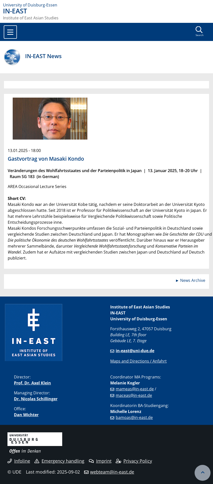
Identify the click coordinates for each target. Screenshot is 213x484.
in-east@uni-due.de (135, 350)
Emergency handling (59, 461)
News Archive (192, 280)
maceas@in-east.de (134, 395)
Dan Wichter (26, 414)
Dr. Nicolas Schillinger (35, 399)
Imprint (100, 461)
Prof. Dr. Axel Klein (32, 383)
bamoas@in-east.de (134, 417)
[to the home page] (106, 5)
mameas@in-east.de (135, 389)
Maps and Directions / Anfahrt (138, 361)
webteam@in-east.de (112, 472)
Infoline (18, 461)
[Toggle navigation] (10, 32)
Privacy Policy (134, 461)
